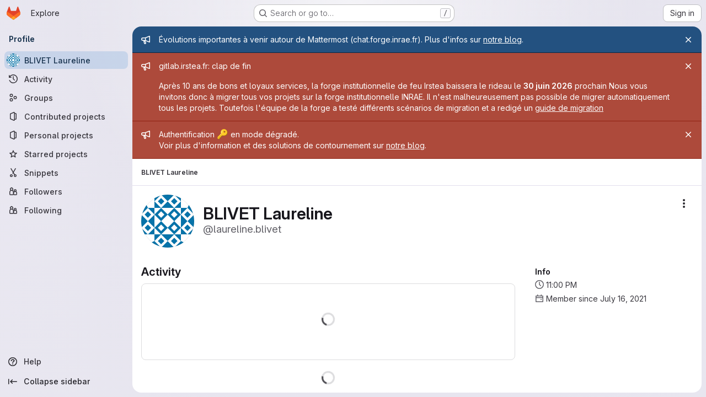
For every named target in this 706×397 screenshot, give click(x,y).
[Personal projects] (66, 135)
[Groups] (66, 97)
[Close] (688, 39)
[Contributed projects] (66, 116)
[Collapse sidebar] (66, 381)
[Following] (66, 210)
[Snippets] (66, 172)
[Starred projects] (66, 154)
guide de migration (569, 107)
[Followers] (66, 191)
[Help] (66, 362)
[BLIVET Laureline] (66, 60)
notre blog (502, 39)
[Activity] (66, 79)
